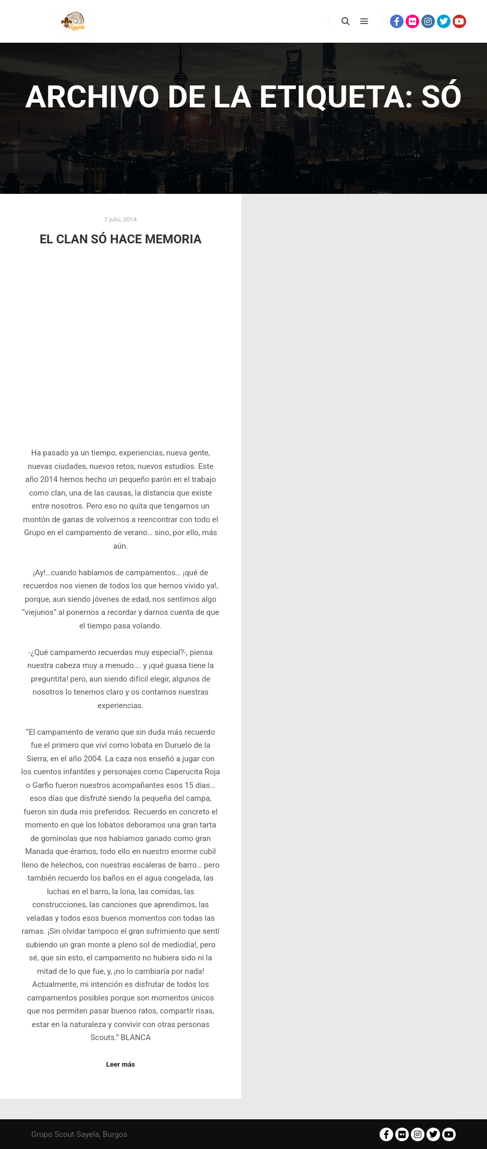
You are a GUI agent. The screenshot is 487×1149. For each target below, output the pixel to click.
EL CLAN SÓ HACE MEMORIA (121, 239)
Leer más (120, 1064)
